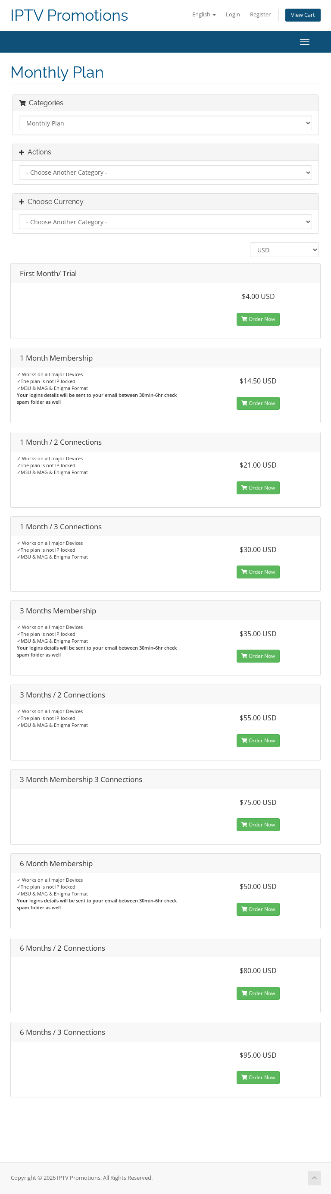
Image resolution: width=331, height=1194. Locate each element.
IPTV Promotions (69, 15)
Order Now (258, 319)
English (204, 14)
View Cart (303, 15)
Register (260, 14)
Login (233, 14)
